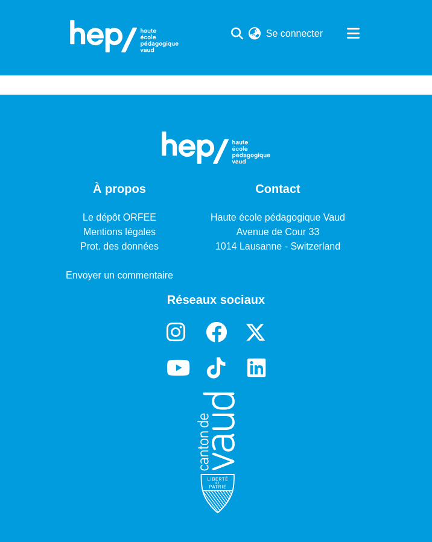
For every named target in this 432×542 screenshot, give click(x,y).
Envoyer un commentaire (119, 275)
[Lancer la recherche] (237, 34)
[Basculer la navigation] (353, 33)
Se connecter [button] (295, 33)
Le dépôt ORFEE (119, 217)
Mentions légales (119, 232)
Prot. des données (119, 246)
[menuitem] (254, 34)
